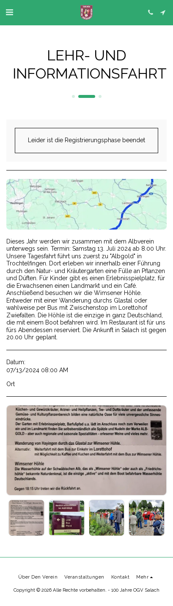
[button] (9, 12)
